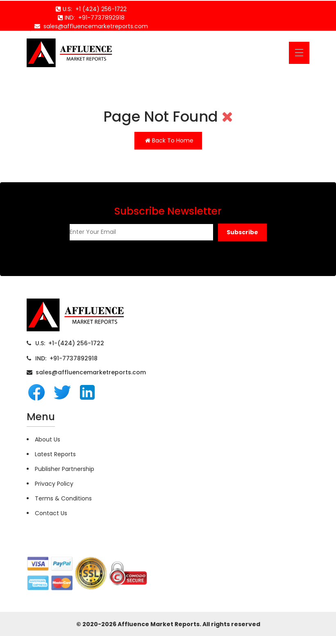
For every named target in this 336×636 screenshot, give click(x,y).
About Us (47, 439)
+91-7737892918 (100, 18)
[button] (242, 232)
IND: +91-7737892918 (66, 358)
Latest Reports (55, 454)
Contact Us (51, 513)
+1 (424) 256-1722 (99, 9)
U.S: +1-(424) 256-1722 (69, 343)
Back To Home (169, 140)
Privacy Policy (54, 484)
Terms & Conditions (63, 498)
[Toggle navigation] (299, 53)
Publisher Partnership (64, 469)
